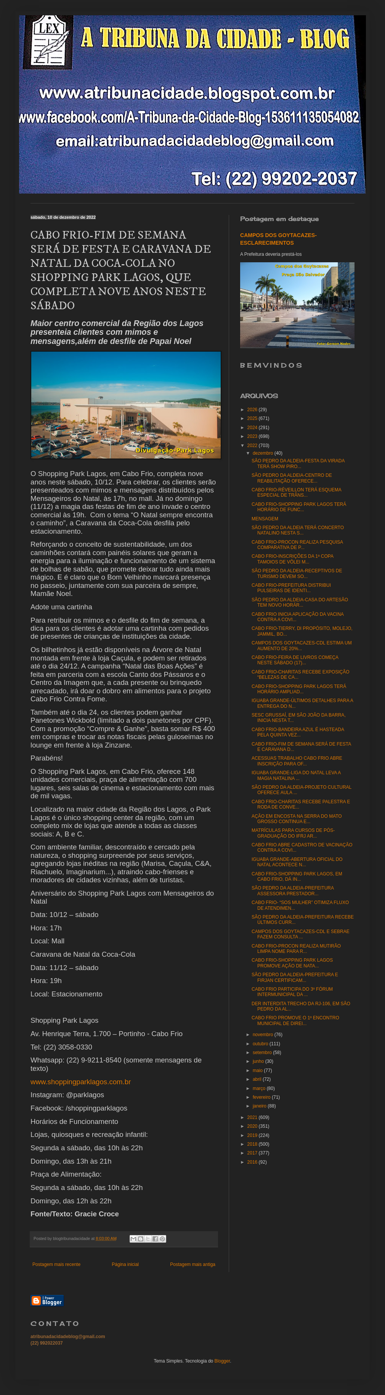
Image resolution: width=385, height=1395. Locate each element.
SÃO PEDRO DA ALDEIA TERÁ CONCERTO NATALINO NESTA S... (298, 530)
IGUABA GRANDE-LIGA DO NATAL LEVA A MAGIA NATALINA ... (296, 775)
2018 (253, 1144)
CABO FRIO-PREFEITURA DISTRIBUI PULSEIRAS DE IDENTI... (291, 588)
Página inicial (125, 1264)
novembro (263, 1034)
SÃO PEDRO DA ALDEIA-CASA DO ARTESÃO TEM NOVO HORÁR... (300, 602)
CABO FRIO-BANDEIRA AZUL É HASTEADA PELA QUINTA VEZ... (298, 732)
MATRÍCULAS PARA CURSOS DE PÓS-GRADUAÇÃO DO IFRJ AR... (293, 833)
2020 (253, 1126)
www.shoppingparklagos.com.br (80, 1082)
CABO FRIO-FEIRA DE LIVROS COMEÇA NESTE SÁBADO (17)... (295, 660)
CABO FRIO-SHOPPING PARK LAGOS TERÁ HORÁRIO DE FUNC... (299, 507)
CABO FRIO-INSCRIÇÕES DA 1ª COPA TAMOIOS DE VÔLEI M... (292, 559)
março (260, 1088)
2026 (253, 409)
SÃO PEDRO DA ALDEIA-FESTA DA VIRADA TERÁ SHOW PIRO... (298, 463)
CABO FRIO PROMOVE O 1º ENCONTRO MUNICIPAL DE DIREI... (295, 1020)
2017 (253, 1153)
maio (258, 1070)
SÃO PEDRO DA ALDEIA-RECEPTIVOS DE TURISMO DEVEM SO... (297, 573)
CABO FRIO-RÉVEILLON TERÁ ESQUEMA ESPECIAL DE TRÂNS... (296, 492)
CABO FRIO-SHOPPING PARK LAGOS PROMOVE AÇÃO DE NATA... (292, 962)
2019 (253, 1135)
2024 (253, 427)
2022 (253, 445)
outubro (261, 1043)
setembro (263, 1052)
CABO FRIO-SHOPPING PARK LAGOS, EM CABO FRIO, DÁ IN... (297, 876)
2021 (253, 1117)
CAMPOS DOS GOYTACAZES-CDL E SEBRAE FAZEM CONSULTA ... (301, 934)
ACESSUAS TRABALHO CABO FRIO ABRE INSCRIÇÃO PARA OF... (297, 761)
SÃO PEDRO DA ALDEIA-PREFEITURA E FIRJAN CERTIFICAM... (295, 977)
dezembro (263, 453)
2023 (253, 436)
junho (259, 1061)
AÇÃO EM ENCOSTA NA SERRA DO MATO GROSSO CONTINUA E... (297, 819)
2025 (253, 418)
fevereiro (262, 1097)
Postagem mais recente (56, 1264)
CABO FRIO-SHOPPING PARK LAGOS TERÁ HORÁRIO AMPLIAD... (299, 689)
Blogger (222, 1361)
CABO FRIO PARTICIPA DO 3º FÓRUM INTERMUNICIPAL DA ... (292, 992)
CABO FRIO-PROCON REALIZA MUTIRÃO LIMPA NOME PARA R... (296, 948)
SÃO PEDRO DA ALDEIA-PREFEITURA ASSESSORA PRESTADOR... (293, 890)
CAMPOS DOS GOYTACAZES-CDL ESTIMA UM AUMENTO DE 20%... (302, 645)
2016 (253, 1162)
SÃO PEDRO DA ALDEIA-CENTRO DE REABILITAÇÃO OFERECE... (292, 478)
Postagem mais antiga (192, 1264)
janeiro (260, 1106)
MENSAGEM (265, 519)
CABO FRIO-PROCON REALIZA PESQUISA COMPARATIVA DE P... (297, 544)
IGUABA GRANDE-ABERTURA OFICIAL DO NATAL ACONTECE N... (297, 862)
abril (258, 1079)
